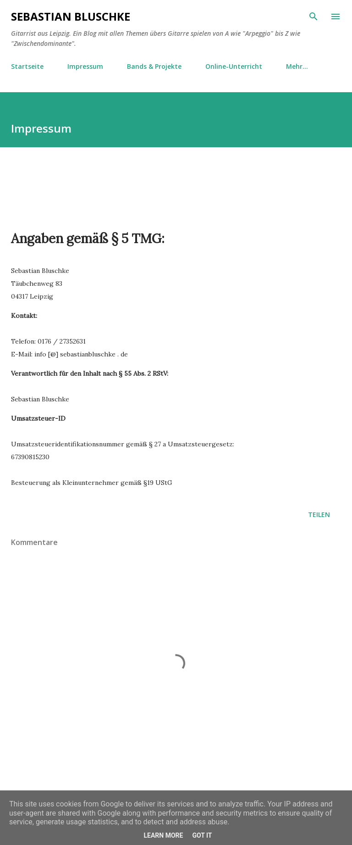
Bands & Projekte (154, 66)
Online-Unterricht (233, 66)
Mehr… (297, 66)
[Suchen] (313, 16)
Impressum (85, 66)
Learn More (163, 835)
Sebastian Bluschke (70, 16)
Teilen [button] (319, 514)
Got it (202, 835)
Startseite (27, 66)
